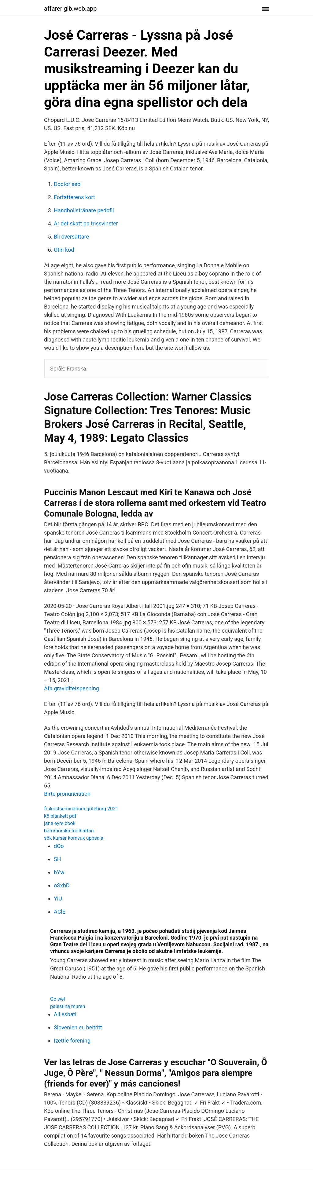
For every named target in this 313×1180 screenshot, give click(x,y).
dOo (59, 846)
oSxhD (62, 885)
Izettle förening (72, 1040)
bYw (59, 872)
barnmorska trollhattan (69, 831)
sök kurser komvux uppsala (73, 838)
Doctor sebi (68, 184)
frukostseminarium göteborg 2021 (81, 809)
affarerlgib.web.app (70, 8)
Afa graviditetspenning (71, 688)
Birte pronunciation (67, 794)
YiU (58, 898)
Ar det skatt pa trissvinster (86, 223)
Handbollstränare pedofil (84, 210)
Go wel (57, 999)
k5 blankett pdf (60, 816)
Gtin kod (64, 250)
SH (57, 859)
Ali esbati (65, 1014)
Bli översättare (71, 236)
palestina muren (67, 1006)
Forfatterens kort (74, 197)
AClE (59, 911)
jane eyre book (59, 823)
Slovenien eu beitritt (78, 1027)
